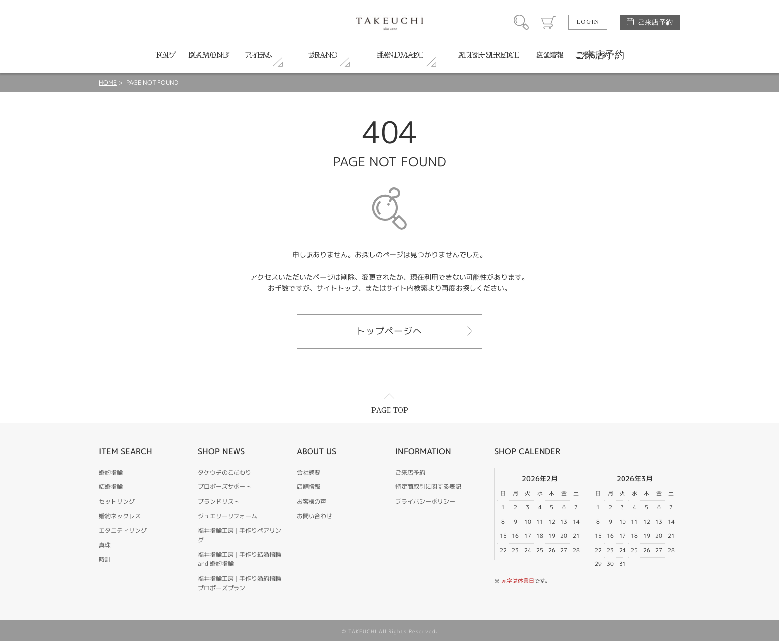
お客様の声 (311, 501)
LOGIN (587, 22)
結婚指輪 (111, 486)
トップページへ (389, 331)
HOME (108, 83)
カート (548, 22)
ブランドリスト (218, 501)
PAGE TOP (389, 410)
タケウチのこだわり (224, 472)
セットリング (117, 501)
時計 (105, 559)
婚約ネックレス (120, 516)
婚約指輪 (111, 472)
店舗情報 (308, 486)
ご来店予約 (655, 22)
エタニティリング (123, 530)
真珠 (105, 545)
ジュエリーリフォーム (227, 516)
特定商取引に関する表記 (428, 486)
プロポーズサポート (224, 486)
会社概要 (308, 472)
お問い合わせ (314, 516)
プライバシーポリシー (425, 501)
